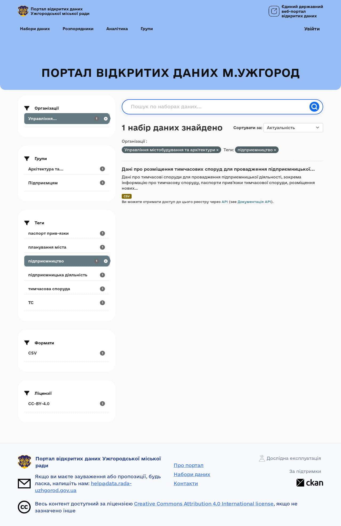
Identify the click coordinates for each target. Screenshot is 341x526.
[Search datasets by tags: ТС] (66, 302)
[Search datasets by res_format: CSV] (66, 353)
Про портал (189, 465)
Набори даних (35, 28)
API (225, 202)
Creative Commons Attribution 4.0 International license (204, 503)
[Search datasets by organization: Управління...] (66, 118)
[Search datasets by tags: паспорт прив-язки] (66, 233)
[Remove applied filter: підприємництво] (275, 150)
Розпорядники (78, 28)
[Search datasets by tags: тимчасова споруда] (66, 288)
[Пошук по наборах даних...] (218, 106)
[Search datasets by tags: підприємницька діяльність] (66, 274)
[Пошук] (314, 107)
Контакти (186, 483)
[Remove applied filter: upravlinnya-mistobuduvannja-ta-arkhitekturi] (217, 150)
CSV (127, 196)
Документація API (254, 202)
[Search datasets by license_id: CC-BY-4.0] (66, 403)
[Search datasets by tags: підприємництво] (66, 261)
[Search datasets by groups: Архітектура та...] (66, 169)
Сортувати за (247, 127)
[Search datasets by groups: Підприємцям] (66, 182)
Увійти (312, 28)
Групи (147, 28)
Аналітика (117, 28)
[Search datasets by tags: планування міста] (66, 247)
